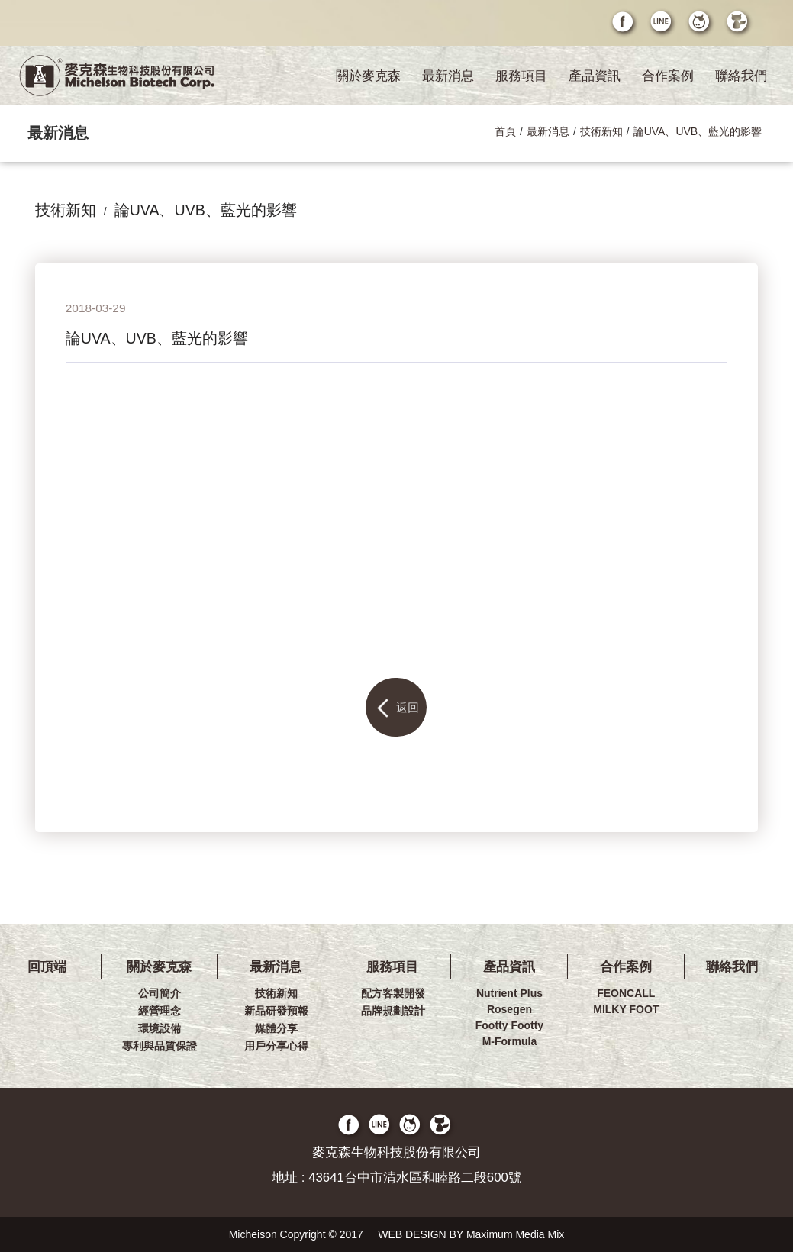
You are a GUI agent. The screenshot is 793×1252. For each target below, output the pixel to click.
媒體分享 (276, 1028)
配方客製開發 (393, 993)
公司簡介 (159, 993)
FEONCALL (626, 993)
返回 (396, 708)
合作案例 (668, 76)
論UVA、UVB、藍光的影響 (697, 131)
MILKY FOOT (626, 1009)
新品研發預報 (276, 1011)
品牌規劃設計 (393, 1011)
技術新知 (601, 131)
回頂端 (46, 967)
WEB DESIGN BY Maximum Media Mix (471, 1234)
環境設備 (159, 1028)
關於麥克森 (368, 76)
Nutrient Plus (509, 993)
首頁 (505, 131)
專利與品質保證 (159, 1046)
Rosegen (509, 1009)
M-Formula (509, 1041)
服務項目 (521, 76)
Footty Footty (509, 1025)
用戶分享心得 (276, 1046)
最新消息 (448, 76)
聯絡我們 (741, 76)
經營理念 (159, 1011)
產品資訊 (595, 76)
